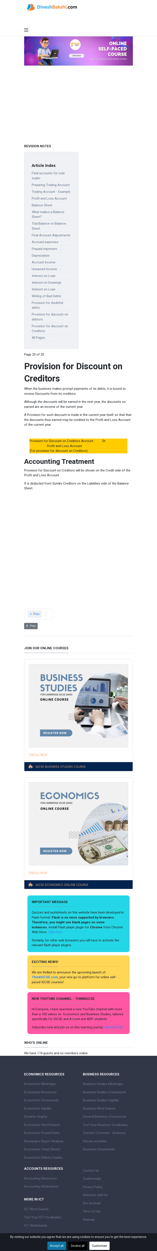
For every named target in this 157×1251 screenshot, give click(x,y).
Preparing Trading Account (51, 185)
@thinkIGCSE (114, 1027)
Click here (55, 932)
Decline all (78, 1246)
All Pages (38, 338)
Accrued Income (43, 262)
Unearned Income (44, 269)
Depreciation (41, 256)
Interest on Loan (43, 276)
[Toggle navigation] (26, 30)
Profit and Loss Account (49, 198)
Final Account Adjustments (51, 235)
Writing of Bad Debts (46, 296)
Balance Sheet (42, 205)
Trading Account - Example (51, 192)
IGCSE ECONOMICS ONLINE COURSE (61, 885)
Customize (99, 1246)
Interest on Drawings (46, 283)
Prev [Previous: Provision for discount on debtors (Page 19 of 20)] (35, 614)
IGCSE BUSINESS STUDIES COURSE (60, 766)
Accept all (56, 1246)
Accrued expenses (45, 242)
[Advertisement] (78, 104)
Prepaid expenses (44, 249)
